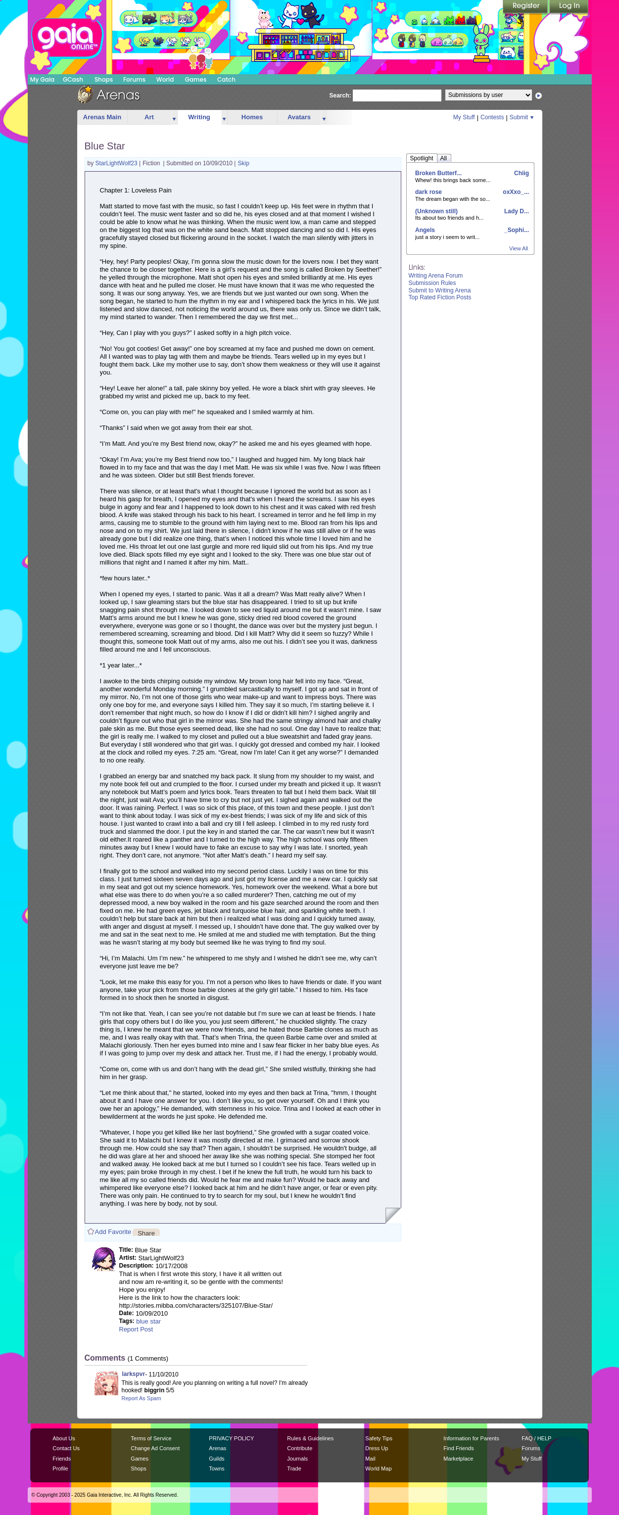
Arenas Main (102, 117)
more (174, 117)
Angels (425, 230)
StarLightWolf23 (117, 163)
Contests (492, 117)
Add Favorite (113, 1231)
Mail (370, 1459)
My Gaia (42, 79)
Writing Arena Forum (436, 275)
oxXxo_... (515, 192)
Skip (243, 163)
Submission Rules (432, 283)
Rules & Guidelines (310, 1438)
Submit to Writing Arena (440, 290)
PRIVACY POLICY (231, 1438)
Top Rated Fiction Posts (440, 297)
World (165, 79)
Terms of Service (151, 1438)
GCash (73, 79)
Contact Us (66, 1448)
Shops (104, 79)
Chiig (521, 173)
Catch (226, 79)
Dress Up (376, 1448)
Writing (199, 117)
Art (149, 117)
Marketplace (458, 1459)
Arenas (217, 1448)
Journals (297, 1459)
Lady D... (516, 211)
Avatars (299, 117)
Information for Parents (471, 1438)
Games (196, 79)
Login (569, 7)
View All (518, 248)
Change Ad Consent (155, 1448)
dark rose (428, 192)
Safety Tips (378, 1438)
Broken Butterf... (438, 173)
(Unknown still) (436, 211)
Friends (61, 1459)
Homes (252, 117)
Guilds (216, 1459)
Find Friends (458, 1448)
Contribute (299, 1448)
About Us (63, 1438)
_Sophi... (516, 230)
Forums (134, 79)
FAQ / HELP (536, 1438)
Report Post (136, 1329)
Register (526, 7)
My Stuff (464, 117)
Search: (340, 95)
